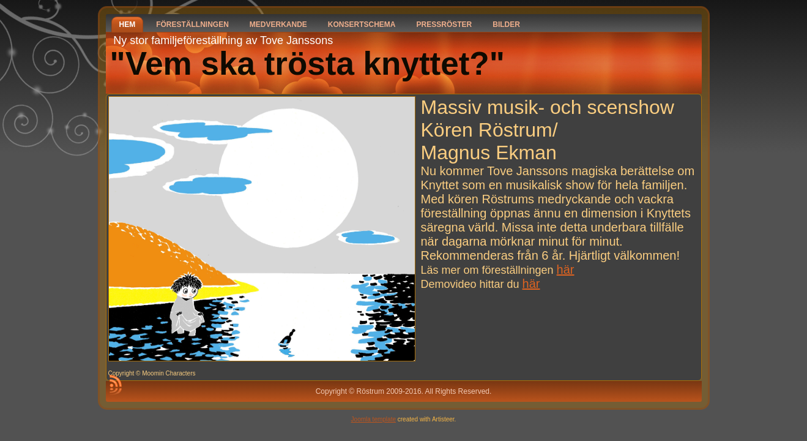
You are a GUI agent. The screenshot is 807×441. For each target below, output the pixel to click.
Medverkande (278, 24)
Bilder (506, 24)
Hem (127, 24)
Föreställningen (192, 24)
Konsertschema (362, 24)
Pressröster (444, 24)
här (566, 269)
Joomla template (373, 419)
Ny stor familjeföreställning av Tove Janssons (223, 40)
